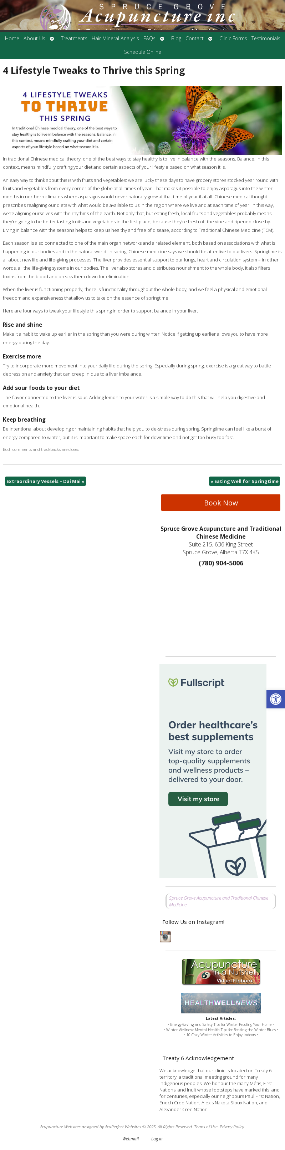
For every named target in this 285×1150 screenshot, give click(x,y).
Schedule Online (142, 52)
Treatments (74, 38)
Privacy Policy (232, 1126)
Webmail (130, 1138)
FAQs (149, 38)
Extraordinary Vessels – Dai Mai (45, 481)
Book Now (221, 503)
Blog (176, 38)
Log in (157, 1138)
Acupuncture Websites (60, 1126)
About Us (34, 38)
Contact (194, 38)
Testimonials (265, 38)
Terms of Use (206, 1126)
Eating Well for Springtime (244, 481)
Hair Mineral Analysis (115, 38)
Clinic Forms (233, 38)
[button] (275, 699)
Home (12, 38)
